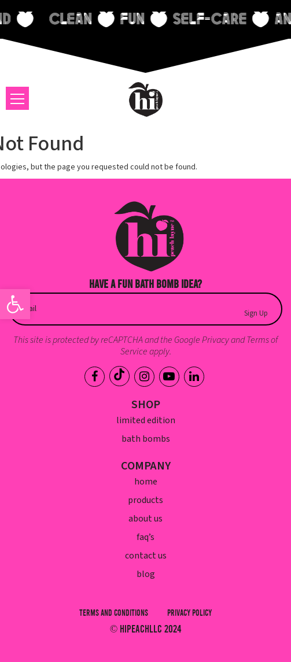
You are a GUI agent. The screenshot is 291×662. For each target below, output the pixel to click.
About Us (145, 518)
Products (145, 500)
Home (145, 481)
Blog (146, 574)
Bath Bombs (145, 438)
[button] (15, 304)
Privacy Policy (189, 612)
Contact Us (146, 555)
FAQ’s (145, 537)
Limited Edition (145, 420)
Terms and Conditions (113, 612)
